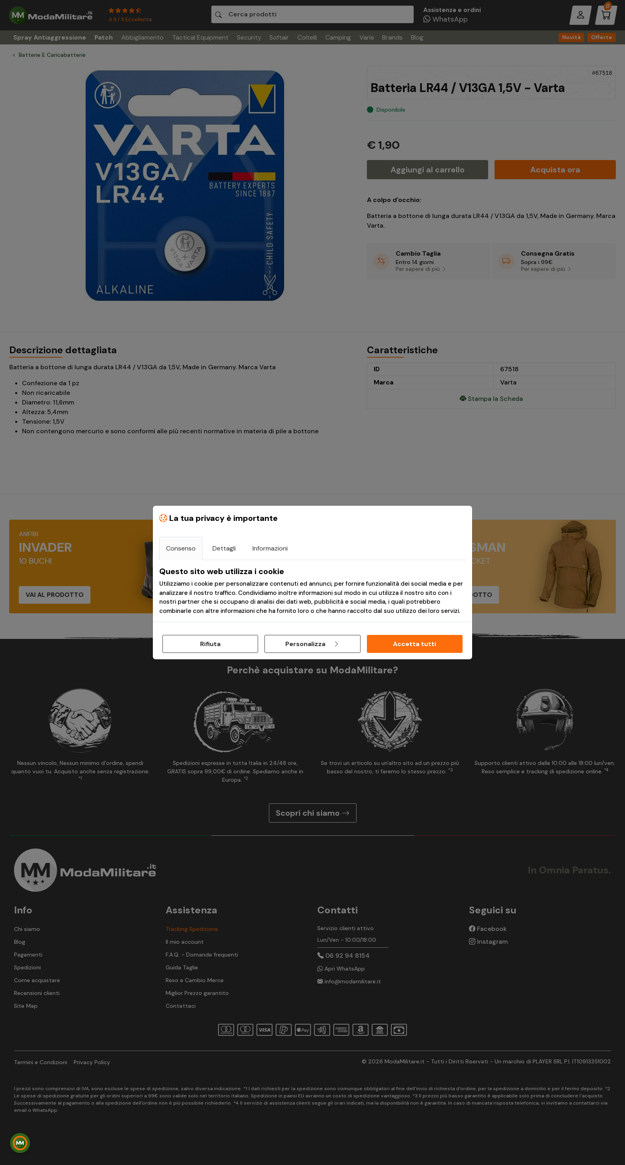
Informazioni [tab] (270, 548)
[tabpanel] (312, 590)
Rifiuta (210, 644)
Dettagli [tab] (224, 548)
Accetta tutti (414, 644)
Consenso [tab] (181, 548)
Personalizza (312, 644)
